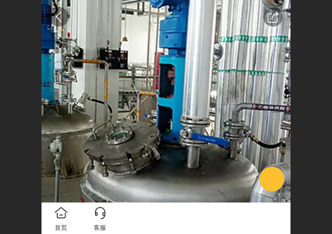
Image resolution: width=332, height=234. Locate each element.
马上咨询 (205, 218)
